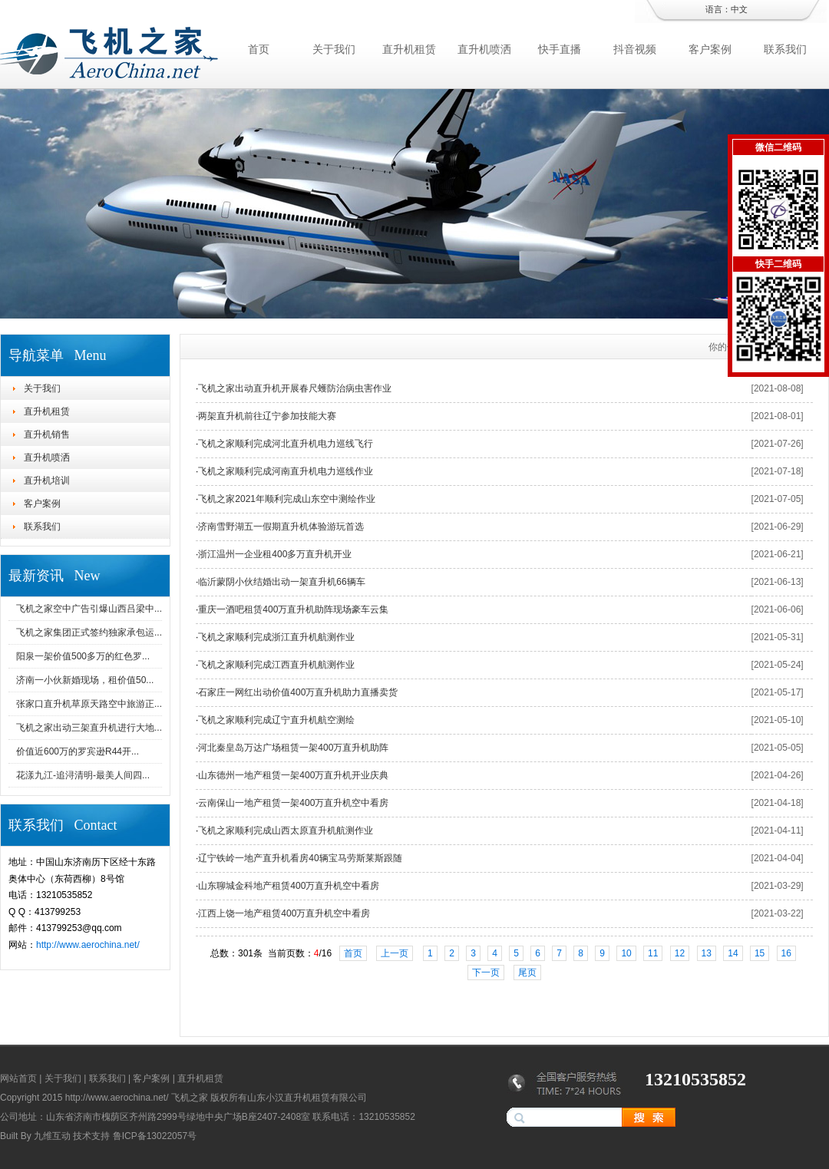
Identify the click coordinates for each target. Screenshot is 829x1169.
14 (733, 953)
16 (786, 953)
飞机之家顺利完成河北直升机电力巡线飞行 (285, 443)
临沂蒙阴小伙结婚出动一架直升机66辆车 (281, 581)
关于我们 (333, 49)
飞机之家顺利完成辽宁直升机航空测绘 (276, 720)
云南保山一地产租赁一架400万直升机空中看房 (293, 802)
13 (707, 953)
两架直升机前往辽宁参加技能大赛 (267, 416)
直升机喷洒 (484, 49)
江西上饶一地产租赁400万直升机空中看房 (284, 913)
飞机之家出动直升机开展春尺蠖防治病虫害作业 (294, 388)
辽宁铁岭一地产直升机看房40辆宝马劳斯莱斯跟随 (299, 858)
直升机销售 (47, 434)
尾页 (527, 972)
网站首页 (18, 1078)
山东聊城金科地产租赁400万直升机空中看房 (288, 885)
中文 (739, 9)
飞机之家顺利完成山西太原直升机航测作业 (285, 830)
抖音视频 (634, 49)
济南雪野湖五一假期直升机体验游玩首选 (281, 526)
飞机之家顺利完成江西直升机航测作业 (276, 664)
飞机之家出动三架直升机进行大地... (89, 727)
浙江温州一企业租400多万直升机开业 (275, 554)
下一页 (486, 972)
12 (680, 953)
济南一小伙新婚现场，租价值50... (85, 680)
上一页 (394, 953)
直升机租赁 (409, 49)
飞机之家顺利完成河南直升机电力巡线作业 (285, 471)
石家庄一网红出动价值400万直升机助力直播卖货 (298, 692)
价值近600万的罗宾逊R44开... (77, 751)
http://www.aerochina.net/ (88, 944)
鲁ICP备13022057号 (155, 1136)
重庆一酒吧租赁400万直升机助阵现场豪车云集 (293, 609)
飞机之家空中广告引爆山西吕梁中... (89, 608)
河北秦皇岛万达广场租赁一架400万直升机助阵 (293, 747)
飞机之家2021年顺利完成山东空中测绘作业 (286, 499)
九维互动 (52, 1136)
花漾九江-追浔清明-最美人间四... (83, 775)
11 (653, 953)
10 (626, 953)
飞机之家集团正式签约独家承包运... (89, 632)
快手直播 (559, 49)
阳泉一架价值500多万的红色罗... (83, 656)
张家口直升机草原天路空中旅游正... (89, 703)
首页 (258, 49)
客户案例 (710, 49)
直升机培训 (47, 480)
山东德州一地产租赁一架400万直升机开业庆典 (293, 775)
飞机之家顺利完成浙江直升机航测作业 (276, 637)
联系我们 (785, 49)
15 (760, 953)
